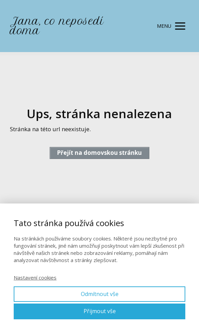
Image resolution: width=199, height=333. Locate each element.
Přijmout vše (100, 311)
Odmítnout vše (100, 294)
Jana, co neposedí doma (57, 26)
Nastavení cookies (35, 277)
